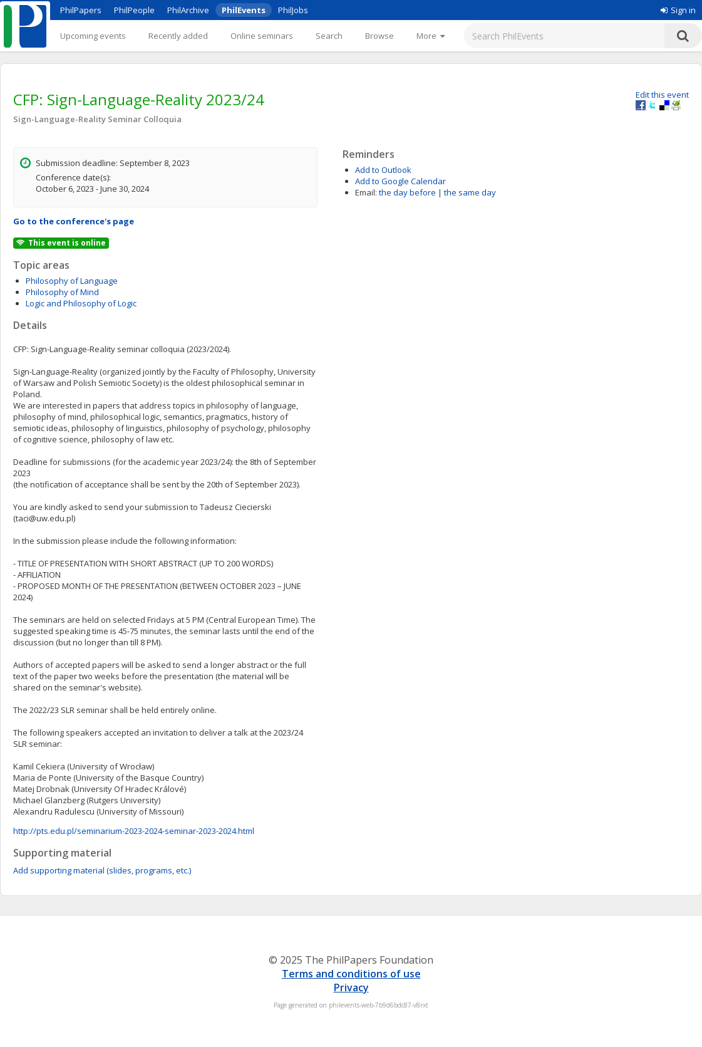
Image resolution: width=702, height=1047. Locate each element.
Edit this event (662, 94)
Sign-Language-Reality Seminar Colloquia (97, 119)
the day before (407, 192)
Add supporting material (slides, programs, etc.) (102, 870)
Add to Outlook (383, 169)
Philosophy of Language (72, 280)
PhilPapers (80, 10)
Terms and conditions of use (351, 974)
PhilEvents (244, 10)
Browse (379, 35)
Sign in (678, 10)
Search (329, 35)
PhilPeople (134, 10)
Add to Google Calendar (400, 181)
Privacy (351, 987)
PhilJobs (293, 10)
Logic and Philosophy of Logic (81, 303)
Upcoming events (93, 35)
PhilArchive (188, 10)
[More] (430, 36)
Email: (366, 192)
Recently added (178, 35)
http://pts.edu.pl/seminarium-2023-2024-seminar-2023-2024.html (133, 830)
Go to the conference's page (73, 221)
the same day (470, 192)
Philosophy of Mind (62, 292)
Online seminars (261, 35)
